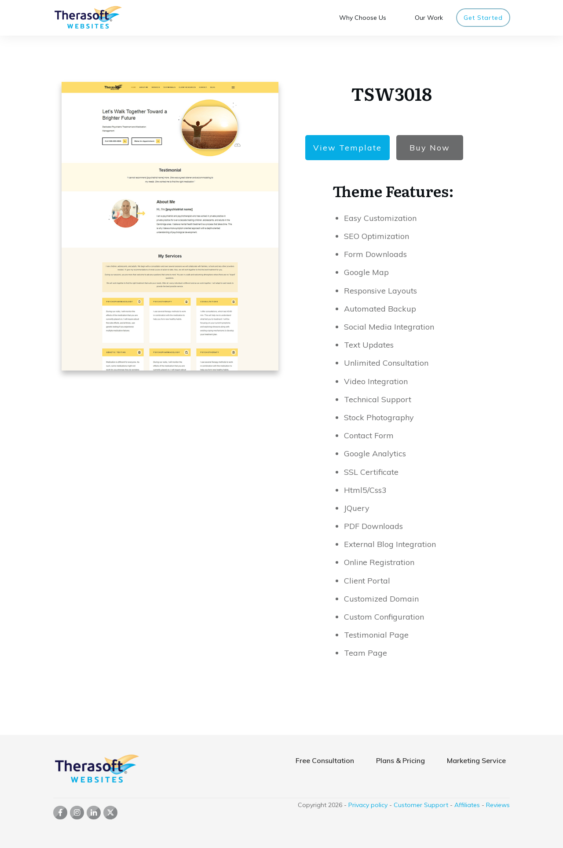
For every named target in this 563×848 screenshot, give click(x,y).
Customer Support (421, 805)
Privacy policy (368, 805)
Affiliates (467, 805)
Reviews (498, 805)
